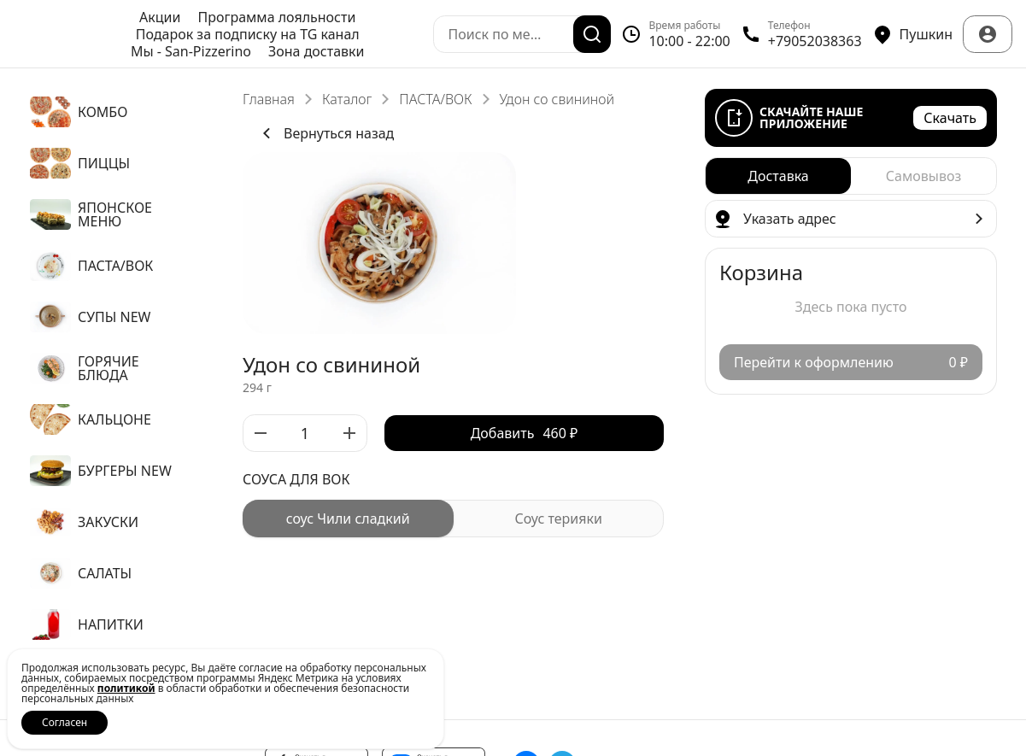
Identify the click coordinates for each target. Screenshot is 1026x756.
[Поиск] (592, 34)
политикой (126, 688)
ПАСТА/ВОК (435, 99)
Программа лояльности (276, 17)
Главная (269, 99)
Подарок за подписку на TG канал (248, 34)
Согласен (64, 722)
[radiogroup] (453, 518)
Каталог (347, 99)
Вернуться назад (325, 133)
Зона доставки (316, 51)
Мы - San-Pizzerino (191, 51)
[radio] (348, 518)
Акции (159, 17)
